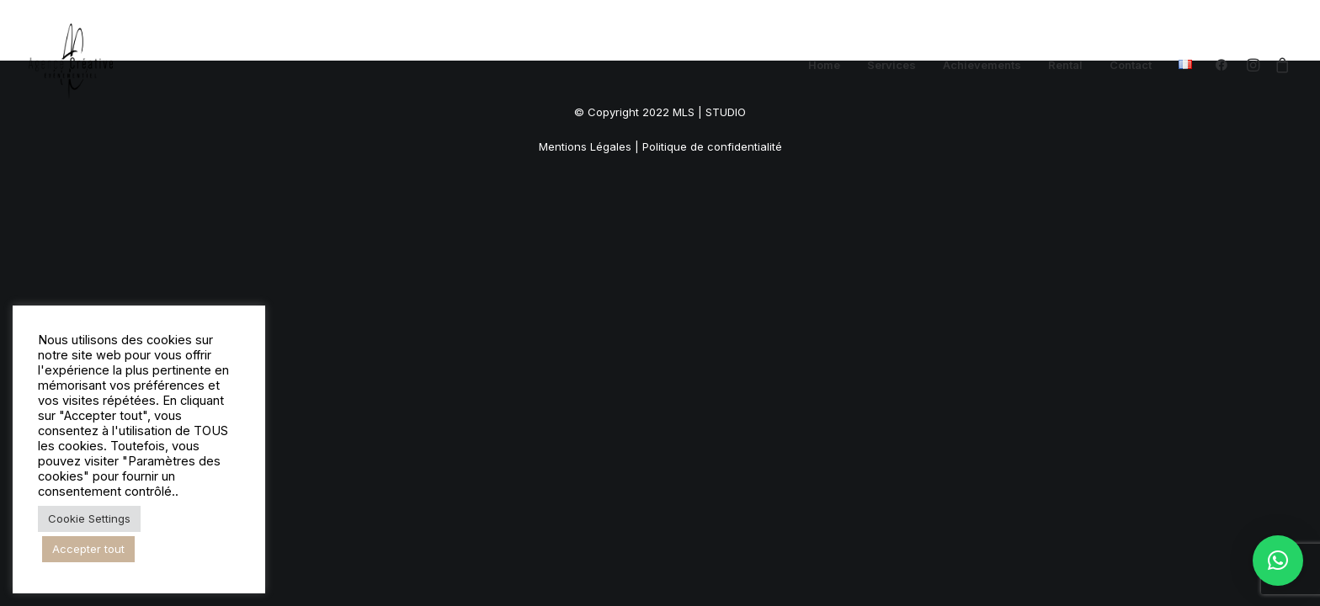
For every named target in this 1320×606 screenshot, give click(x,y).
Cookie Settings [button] (89, 518)
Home (824, 65)
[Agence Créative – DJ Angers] (71, 65)
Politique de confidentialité (712, 146)
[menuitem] (824, 65)
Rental (1065, 65)
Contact (1131, 65)
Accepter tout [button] (88, 549)
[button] (1225, 65)
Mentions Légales (585, 146)
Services (891, 65)
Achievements (982, 65)
